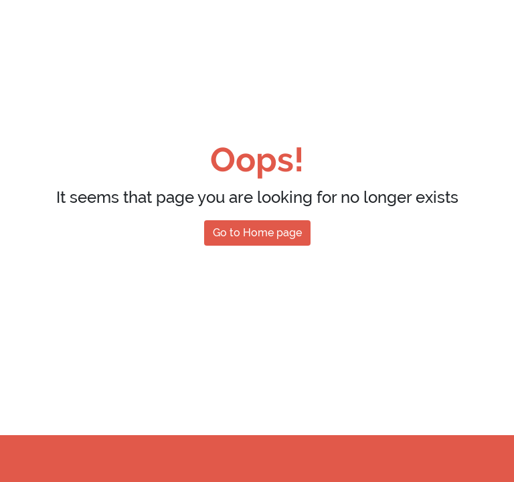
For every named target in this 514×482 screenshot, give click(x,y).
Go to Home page (257, 232)
